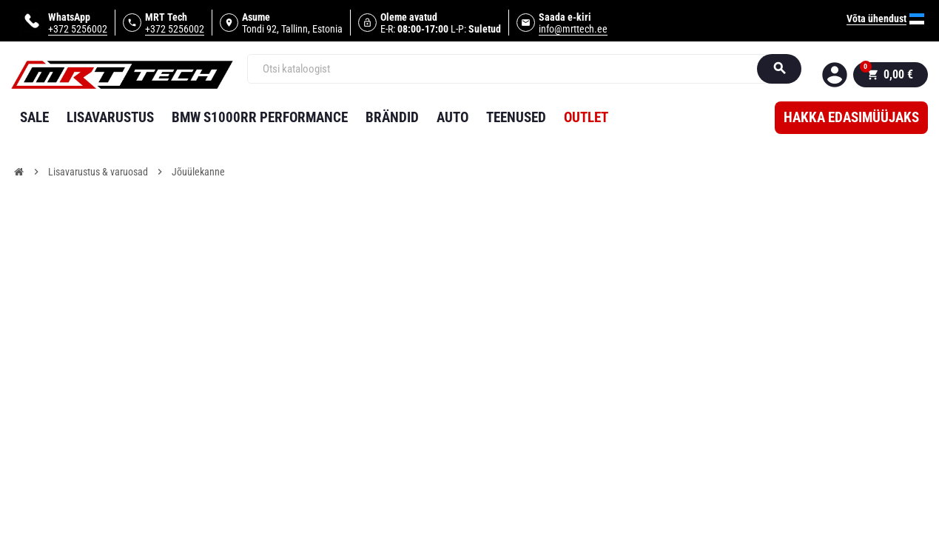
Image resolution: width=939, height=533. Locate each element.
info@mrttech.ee (573, 29)
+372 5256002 (77, 29)
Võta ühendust (876, 18)
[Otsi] (511, 69)
